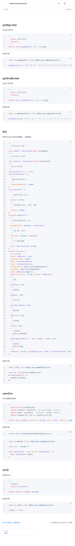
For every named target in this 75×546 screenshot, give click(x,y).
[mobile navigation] (64, 3)
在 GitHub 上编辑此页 (11, 522)
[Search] (58, 3)
